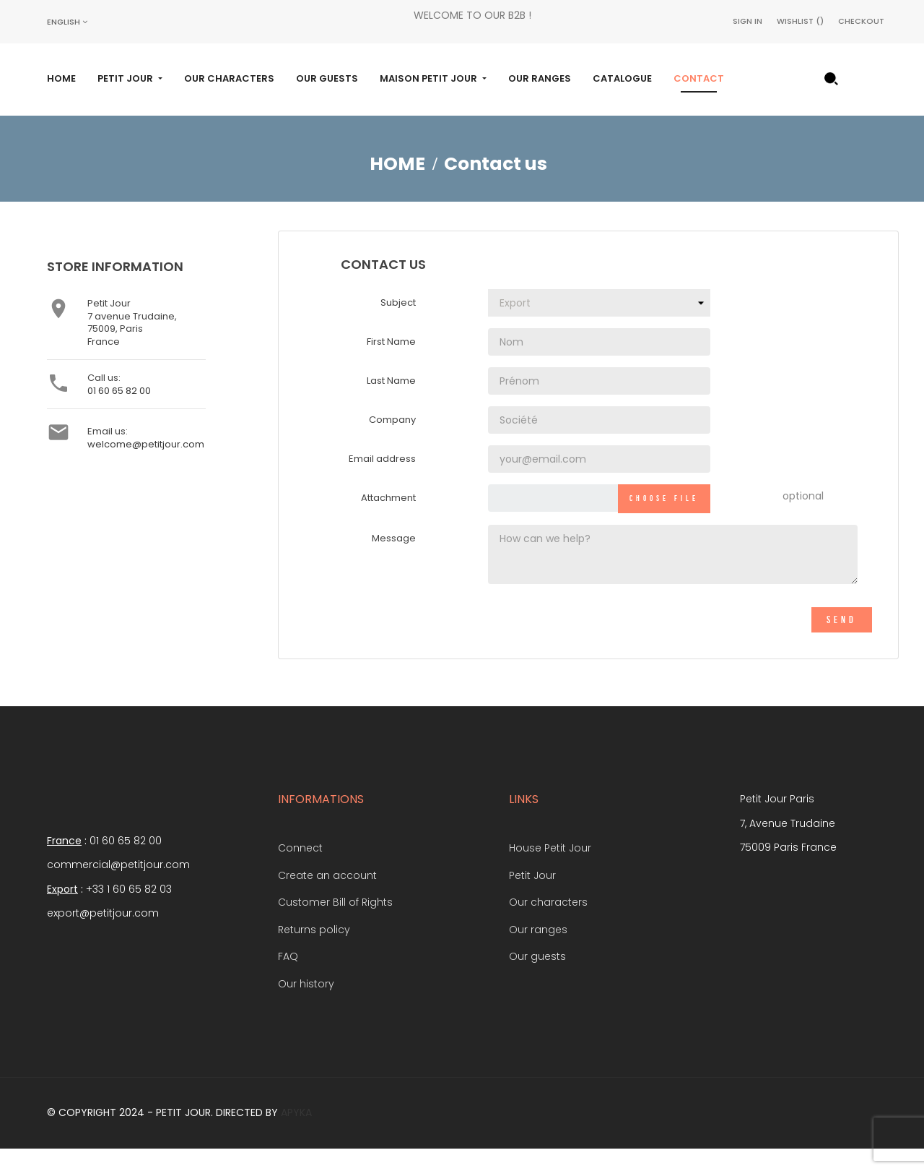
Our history (306, 1004)
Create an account (327, 895)
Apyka (296, 1132)
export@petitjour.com (103, 934)
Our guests (537, 976)
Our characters (548, 922)
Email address (382, 479)
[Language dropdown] (67, 22)
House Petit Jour (550, 868)
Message (394, 558)
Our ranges (538, 950)
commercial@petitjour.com (118, 885)
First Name (391, 362)
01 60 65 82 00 (119, 411)
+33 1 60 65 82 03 (129, 909)
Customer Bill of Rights (335, 922)
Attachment (388, 519)
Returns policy (314, 950)
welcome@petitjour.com (145, 464)
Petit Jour (532, 895)
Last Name (391, 401)
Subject (398, 323)
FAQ (288, 976)
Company (392, 440)
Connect (300, 868)
